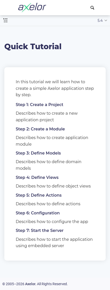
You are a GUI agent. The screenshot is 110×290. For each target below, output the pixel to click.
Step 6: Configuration (38, 213)
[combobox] (93, 7)
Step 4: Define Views (37, 177)
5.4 (100, 20)
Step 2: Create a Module (40, 129)
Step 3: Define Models (38, 153)
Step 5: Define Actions (39, 195)
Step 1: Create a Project (39, 104)
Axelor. (30, 284)
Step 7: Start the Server (40, 230)
